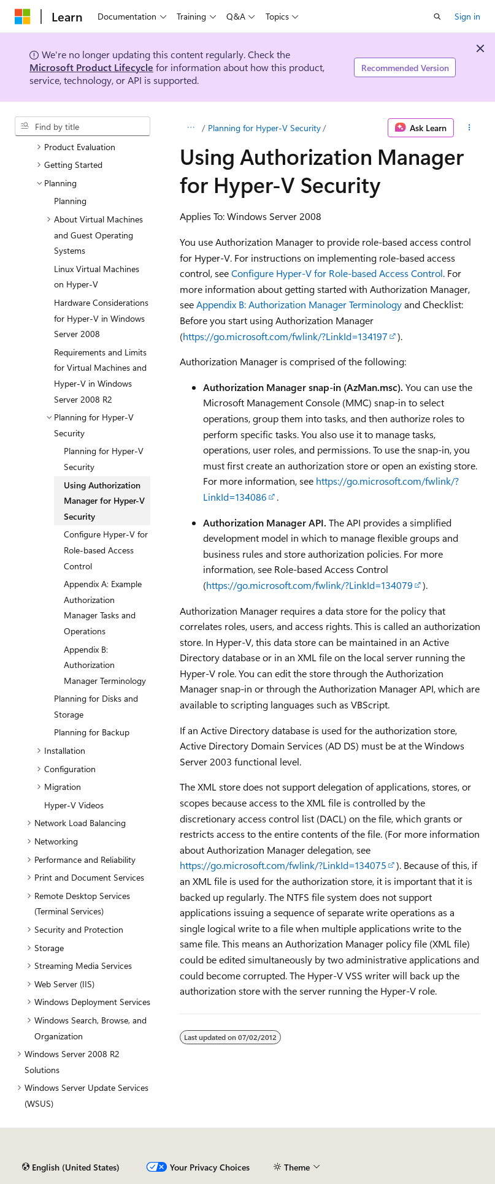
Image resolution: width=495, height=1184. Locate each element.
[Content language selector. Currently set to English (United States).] (71, 1167)
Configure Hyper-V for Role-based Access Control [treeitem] (106, 549)
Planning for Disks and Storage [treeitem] (96, 706)
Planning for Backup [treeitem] (91, 732)
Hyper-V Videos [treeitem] (74, 805)
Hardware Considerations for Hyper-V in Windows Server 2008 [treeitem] (101, 318)
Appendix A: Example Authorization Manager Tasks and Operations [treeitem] (103, 607)
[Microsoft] (23, 17)
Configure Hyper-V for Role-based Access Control (337, 273)
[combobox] (82, 126)
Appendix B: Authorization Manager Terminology (299, 304)
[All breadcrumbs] (190, 128)
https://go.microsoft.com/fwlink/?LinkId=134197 (285, 336)
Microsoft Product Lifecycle (91, 67)
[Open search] (437, 17)
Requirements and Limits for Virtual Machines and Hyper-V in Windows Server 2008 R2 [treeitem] (100, 375)
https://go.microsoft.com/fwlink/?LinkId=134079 (309, 585)
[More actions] (469, 128)
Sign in (467, 16)
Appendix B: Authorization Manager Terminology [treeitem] (105, 664)
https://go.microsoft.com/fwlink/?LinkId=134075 (283, 865)
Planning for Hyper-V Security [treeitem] (104, 458)
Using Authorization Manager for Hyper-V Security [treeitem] (104, 500)
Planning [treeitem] (70, 201)
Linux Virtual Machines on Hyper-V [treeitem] (96, 276)
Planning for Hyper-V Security (264, 128)
